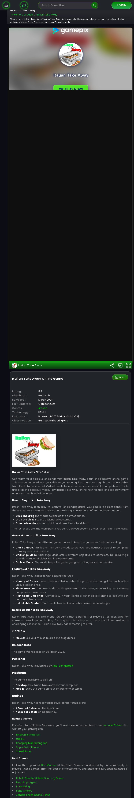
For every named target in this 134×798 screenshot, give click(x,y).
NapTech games (67, 715)
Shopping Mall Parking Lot (36, 792)
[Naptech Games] (24, 5)
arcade (47, 450)
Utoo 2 (25, 788)
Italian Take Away (31, 407)
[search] (94, 5)
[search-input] (65, 5)
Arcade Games (119, 774)
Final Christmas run (32, 784)
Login (121, 5)
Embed (120, 419)
